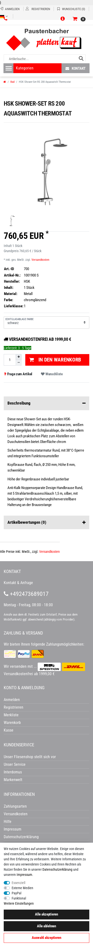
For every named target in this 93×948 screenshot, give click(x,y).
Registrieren (13, 707)
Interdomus (13, 772)
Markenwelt (13, 779)
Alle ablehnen (46, 926)
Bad (12, 81)
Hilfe (7, 821)
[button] (63, 19)
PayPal (16, 893)
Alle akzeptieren (46, 914)
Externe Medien (22, 888)
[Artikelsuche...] (45, 59)
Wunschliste (51, 374)
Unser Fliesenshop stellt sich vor (30, 756)
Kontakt (75, 68)
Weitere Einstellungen (19, 903)
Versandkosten (40, 260)
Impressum (24, 875)
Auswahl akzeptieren (46, 937)
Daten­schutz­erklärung (57, 869)
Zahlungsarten (15, 806)
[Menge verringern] (19, 363)
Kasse (8, 730)
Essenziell (18, 883)
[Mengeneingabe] (10, 360)
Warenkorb (12, 722)
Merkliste (11, 715)
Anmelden (12, 699)
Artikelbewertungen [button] (46, 522)
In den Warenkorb (55, 360)
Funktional (19, 898)
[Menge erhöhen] (19, 357)
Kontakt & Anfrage (18, 582)
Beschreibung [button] (46, 403)
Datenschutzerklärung (21, 836)
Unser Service (15, 764)
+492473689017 (26, 593)
